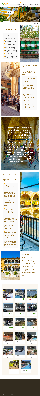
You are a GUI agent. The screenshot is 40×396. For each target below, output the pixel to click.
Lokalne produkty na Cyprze (6, 380)
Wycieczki (25, 4)
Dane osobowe (33, 385)
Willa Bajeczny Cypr (14, 4)
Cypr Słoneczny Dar (24, 383)
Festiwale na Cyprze (24, 385)
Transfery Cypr (22, 4)
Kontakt (27, 6)
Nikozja (15, 385)
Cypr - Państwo (24, 380)
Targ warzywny (24, 382)
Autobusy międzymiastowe (15, 384)
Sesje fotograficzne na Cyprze (15, 383)
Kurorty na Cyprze (29, 4)
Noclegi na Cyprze (18, 4)
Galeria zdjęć (16, 6)
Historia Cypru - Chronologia (24, 381)
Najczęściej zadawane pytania (22, 6)
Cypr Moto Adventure (6, 383)
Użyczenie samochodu (33, 4)
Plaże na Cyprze (13, 6)
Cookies (33, 384)
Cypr (37, 4)
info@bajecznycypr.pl (14, 2)
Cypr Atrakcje (24, 384)
